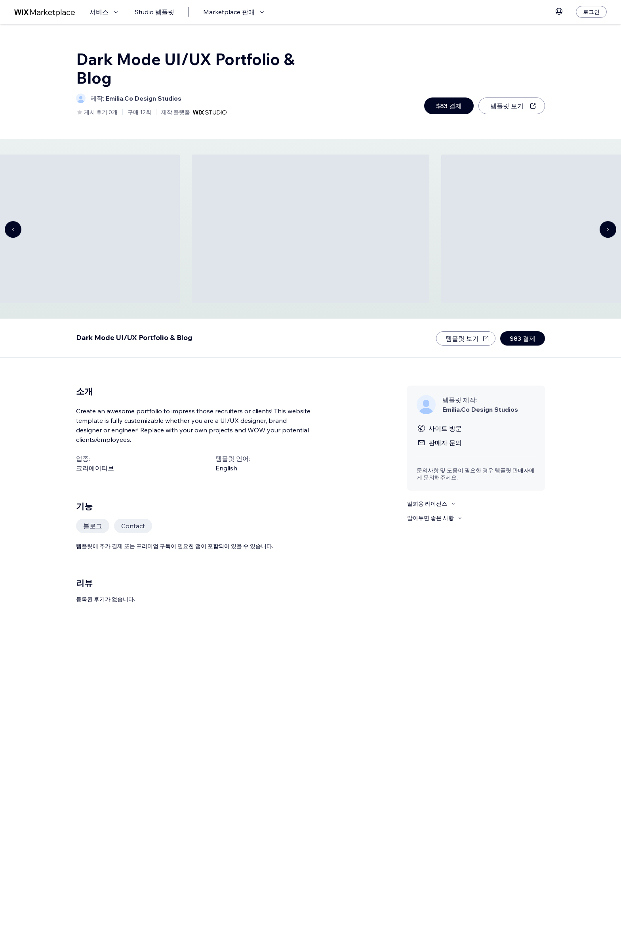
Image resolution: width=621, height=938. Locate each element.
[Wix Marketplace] (44, 12)
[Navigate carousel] (13, 229)
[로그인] (591, 12)
